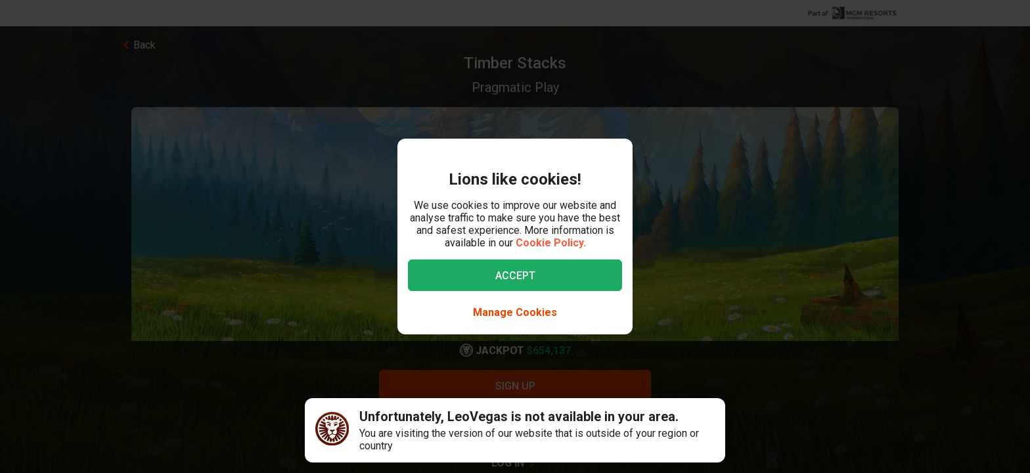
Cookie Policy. (551, 242)
